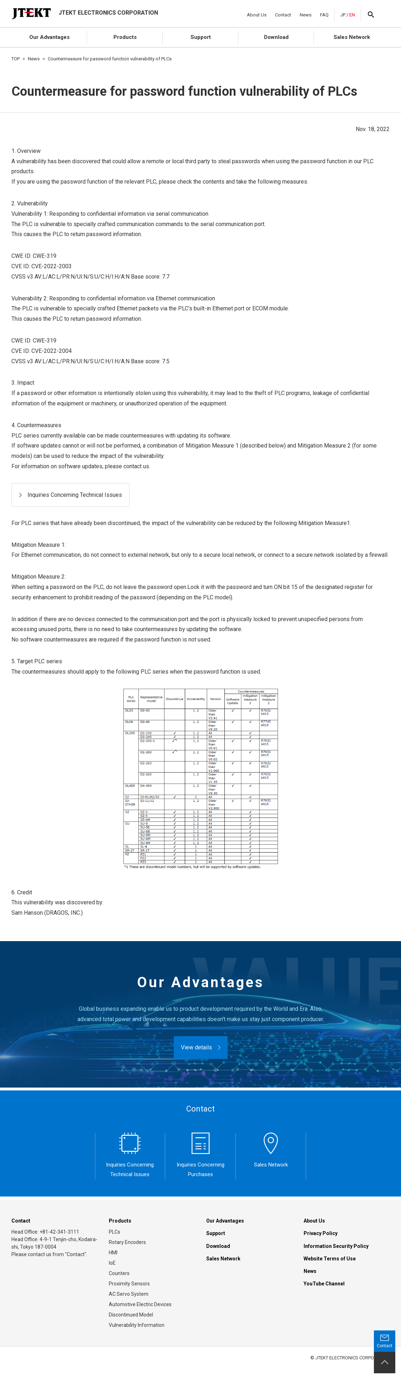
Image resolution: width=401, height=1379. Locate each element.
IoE (112, 1263)
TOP (15, 58)
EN (352, 15)
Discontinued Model (131, 1315)
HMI (113, 1252)
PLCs (114, 1232)
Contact (283, 15)
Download (276, 37)
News (305, 15)
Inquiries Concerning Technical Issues (74, 494)
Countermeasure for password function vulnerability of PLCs (110, 58)
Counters (119, 1273)
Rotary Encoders (127, 1242)
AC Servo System (128, 1294)
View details (196, 1047)
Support (201, 37)
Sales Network (352, 37)
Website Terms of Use (330, 1258)
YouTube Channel (324, 1283)
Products (125, 37)
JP (342, 15)
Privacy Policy (320, 1233)
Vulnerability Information (136, 1325)
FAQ (324, 15)
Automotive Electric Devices (140, 1304)
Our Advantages (49, 37)
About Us (257, 15)
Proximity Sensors (129, 1283)
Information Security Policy (336, 1246)
